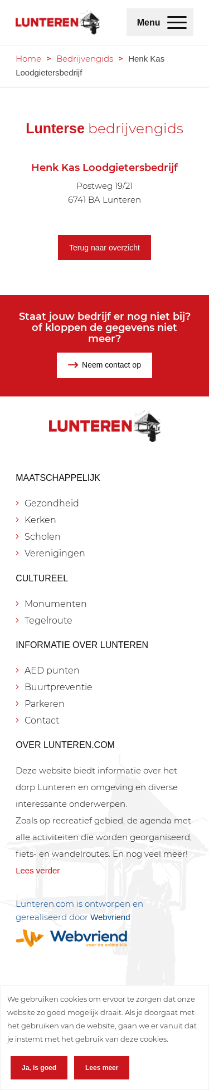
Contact (42, 720)
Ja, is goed (39, 1068)
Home (28, 58)
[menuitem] (177, 22)
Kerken (40, 520)
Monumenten (56, 604)
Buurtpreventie (59, 687)
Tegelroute (48, 620)
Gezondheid (52, 503)
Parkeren (45, 704)
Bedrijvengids (84, 58)
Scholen (43, 536)
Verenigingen (55, 553)
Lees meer (101, 1068)
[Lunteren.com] (58, 22)
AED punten (52, 670)
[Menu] (177, 22)
